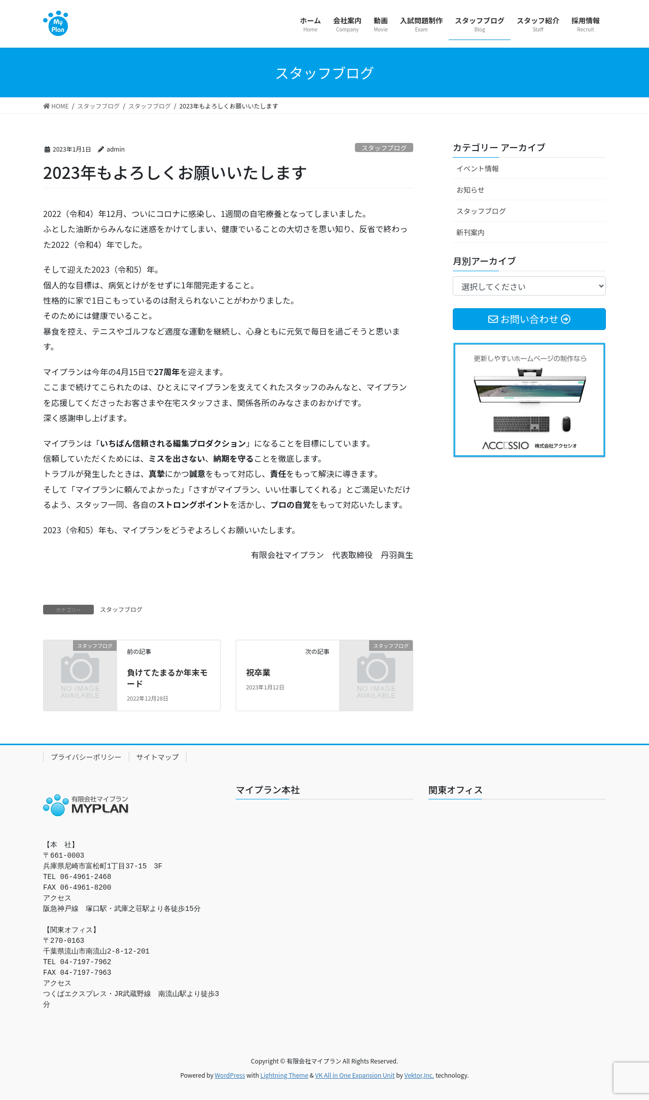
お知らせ (470, 190)
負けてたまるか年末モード (167, 677)
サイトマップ (157, 757)
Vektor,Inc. (419, 1075)
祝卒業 (258, 672)
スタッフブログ (384, 148)
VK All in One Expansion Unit (355, 1075)
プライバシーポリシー (86, 757)
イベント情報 (477, 168)
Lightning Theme (284, 1075)
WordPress (230, 1075)
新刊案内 (470, 232)
